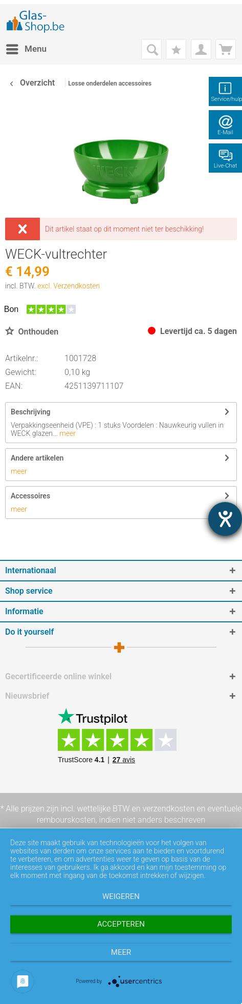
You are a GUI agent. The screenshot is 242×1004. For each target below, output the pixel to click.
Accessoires (30, 496)
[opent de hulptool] (225, 519)
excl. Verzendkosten (68, 286)
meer (67, 433)
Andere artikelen (37, 458)
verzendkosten (169, 808)
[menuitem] (26, 49)
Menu (26, 47)
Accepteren (121, 924)
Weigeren (121, 896)
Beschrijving (30, 412)
